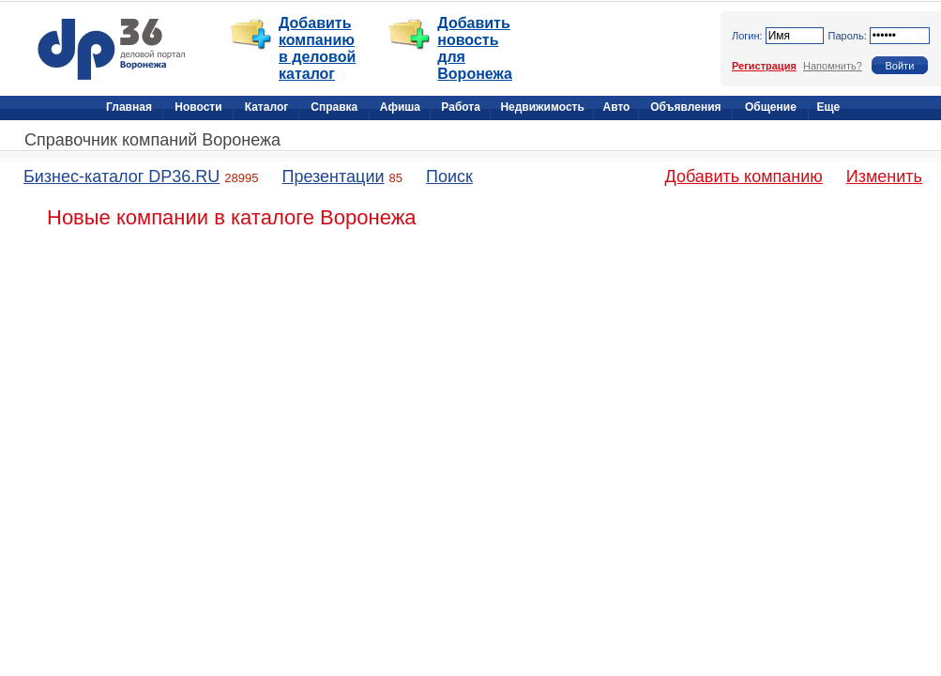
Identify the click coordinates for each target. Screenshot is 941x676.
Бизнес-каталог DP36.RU (121, 176)
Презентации (332, 176)
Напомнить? (832, 65)
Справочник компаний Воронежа (152, 140)
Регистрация (764, 65)
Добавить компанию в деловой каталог (317, 48)
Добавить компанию (744, 176)
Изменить (884, 176)
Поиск (449, 176)
